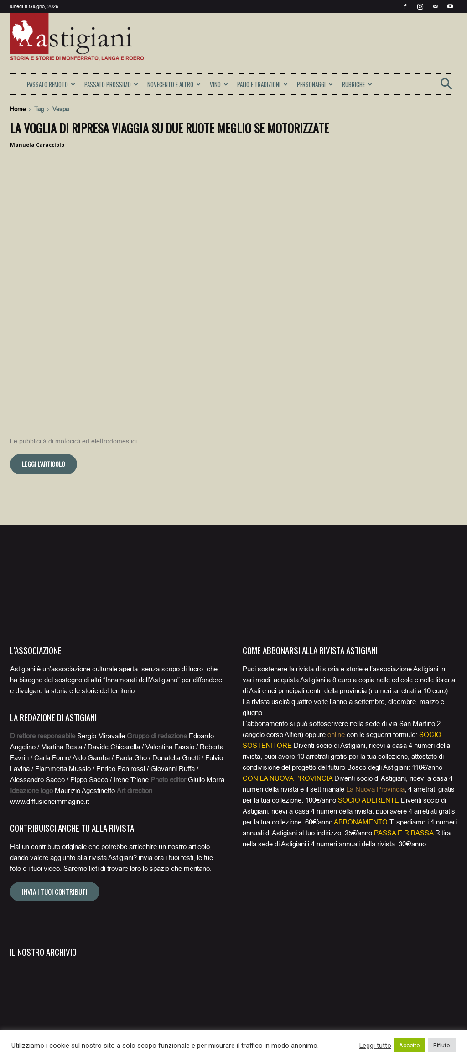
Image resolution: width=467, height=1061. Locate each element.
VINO (219, 84)
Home (18, 109)
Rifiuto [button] (441, 1045)
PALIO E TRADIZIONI (262, 84)
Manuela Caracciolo (37, 144)
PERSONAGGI (315, 84)
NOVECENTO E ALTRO (174, 84)
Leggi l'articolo (43, 373)
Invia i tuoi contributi (55, 801)
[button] (446, 86)
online (336, 644)
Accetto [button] (409, 1045)
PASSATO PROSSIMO (111, 84)
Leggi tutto (375, 1045)
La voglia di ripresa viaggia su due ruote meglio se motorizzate (169, 128)
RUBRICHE (357, 84)
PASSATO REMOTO (51, 84)
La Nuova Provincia (375, 698)
